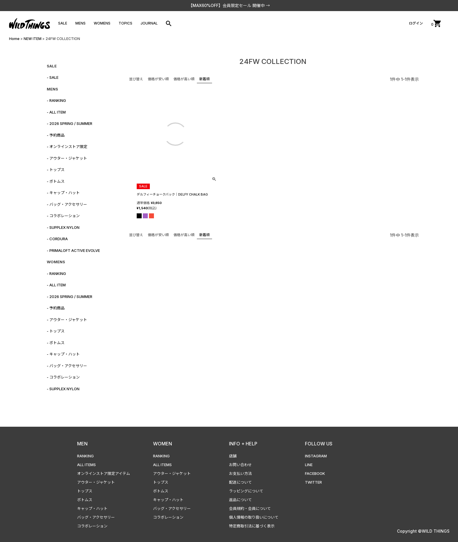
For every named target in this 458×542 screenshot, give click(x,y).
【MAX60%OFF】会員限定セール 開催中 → (229, 5)
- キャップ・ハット (63, 192)
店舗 (233, 456)
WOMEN (162, 444)
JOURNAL (149, 23)
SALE (62, 23)
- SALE (52, 77)
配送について (240, 482)
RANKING (85, 456)
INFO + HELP (243, 444)
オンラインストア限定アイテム (103, 473)
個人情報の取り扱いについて (253, 517)
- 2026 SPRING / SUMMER (69, 123)
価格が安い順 (158, 79)
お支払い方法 (240, 473)
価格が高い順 (184, 79)
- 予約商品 (56, 135)
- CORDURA (57, 238)
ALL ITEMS (86, 464)
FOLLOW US (318, 444)
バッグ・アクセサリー (96, 517)
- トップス (56, 169)
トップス (84, 491)
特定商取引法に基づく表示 (252, 526)
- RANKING (56, 100)
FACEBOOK (315, 473)
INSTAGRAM (316, 456)
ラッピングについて (246, 491)
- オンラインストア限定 (67, 146)
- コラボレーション (63, 215)
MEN (82, 444)
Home (14, 38)
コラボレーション (92, 526)
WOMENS (102, 23)
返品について (240, 499)
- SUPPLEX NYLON (63, 227)
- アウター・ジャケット (67, 158)
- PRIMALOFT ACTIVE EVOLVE (73, 250)
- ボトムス (56, 181)
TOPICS (125, 23)
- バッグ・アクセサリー (67, 204)
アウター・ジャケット (96, 482)
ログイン (416, 23)
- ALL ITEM (56, 112)
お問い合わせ (240, 464)
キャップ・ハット (92, 508)
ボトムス (84, 499)
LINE (309, 464)
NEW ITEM (32, 38)
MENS (80, 23)
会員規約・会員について (250, 508)
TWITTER (313, 482)
